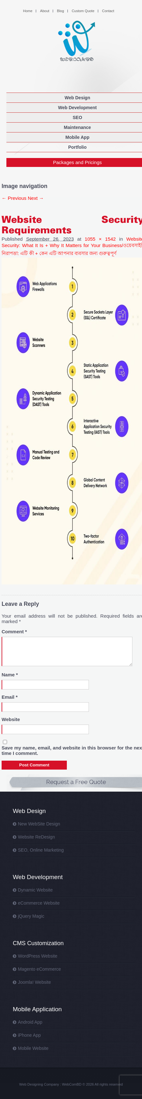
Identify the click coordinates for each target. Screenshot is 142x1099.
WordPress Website (37, 956)
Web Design (77, 97)
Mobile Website (33, 1048)
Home (27, 11)
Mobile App (78, 137)
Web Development (77, 107)
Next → (36, 198)
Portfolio (77, 147)
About (44, 11)
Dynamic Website (35, 889)
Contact (108, 11)
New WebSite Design (39, 823)
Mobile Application (37, 1009)
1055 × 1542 (100, 239)
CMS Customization (38, 943)
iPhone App (29, 1035)
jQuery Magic (31, 916)
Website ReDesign (36, 836)
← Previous (14, 198)
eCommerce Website (38, 903)
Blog (60, 11)
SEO (77, 117)
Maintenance (77, 127)
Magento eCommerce (39, 969)
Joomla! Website (34, 982)
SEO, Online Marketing (41, 850)
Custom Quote (83, 11)
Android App (30, 1022)
